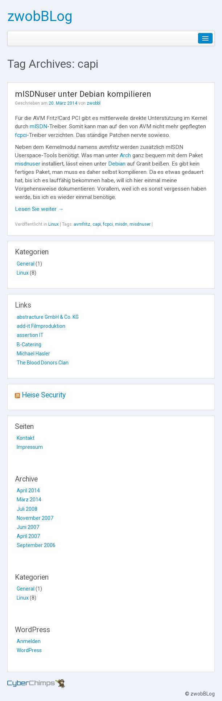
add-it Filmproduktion (41, 326)
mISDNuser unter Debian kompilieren (83, 94)
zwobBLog (40, 16)
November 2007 (35, 518)
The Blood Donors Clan (43, 363)
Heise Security (44, 395)
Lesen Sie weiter (39, 209)
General (25, 264)
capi (96, 224)
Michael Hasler (33, 353)
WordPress (29, 650)
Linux (53, 224)
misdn (121, 224)
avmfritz (82, 224)
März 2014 (29, 499)
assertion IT (30, 335)
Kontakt (25, 438)
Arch (125, 155)
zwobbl (93, 103)
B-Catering (29, 344)
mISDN (38, 126)
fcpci (21, 135)
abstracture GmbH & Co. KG (48, 317)
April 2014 (28, 490)
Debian (117, 163)
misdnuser (27, 163)
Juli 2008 (27, 509)
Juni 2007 (28, 527)
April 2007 (28, 536)
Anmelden (29, 641)
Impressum (30, 447)
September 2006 (36, 545)
